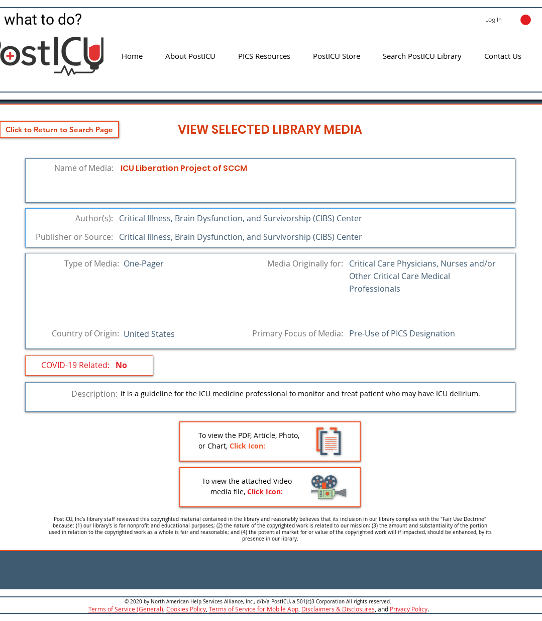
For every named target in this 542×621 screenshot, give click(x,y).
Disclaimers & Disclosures (338, 609)
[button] (525, 20)
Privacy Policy (408, 609)
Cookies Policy (186, 609)
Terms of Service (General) (125, 609)
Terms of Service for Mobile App (253, 609)
